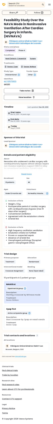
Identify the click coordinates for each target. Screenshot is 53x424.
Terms (5, 413)
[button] (16, 59)
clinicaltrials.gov (20, 356)
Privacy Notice (8, 408)
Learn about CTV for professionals (18, 389)
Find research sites (10, 384)
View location (27, 97)
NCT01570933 (10, 81)
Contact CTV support (12, 399)
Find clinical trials (10, 370)
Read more (26, 174)
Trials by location (10, 375)
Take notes (27, 90)
